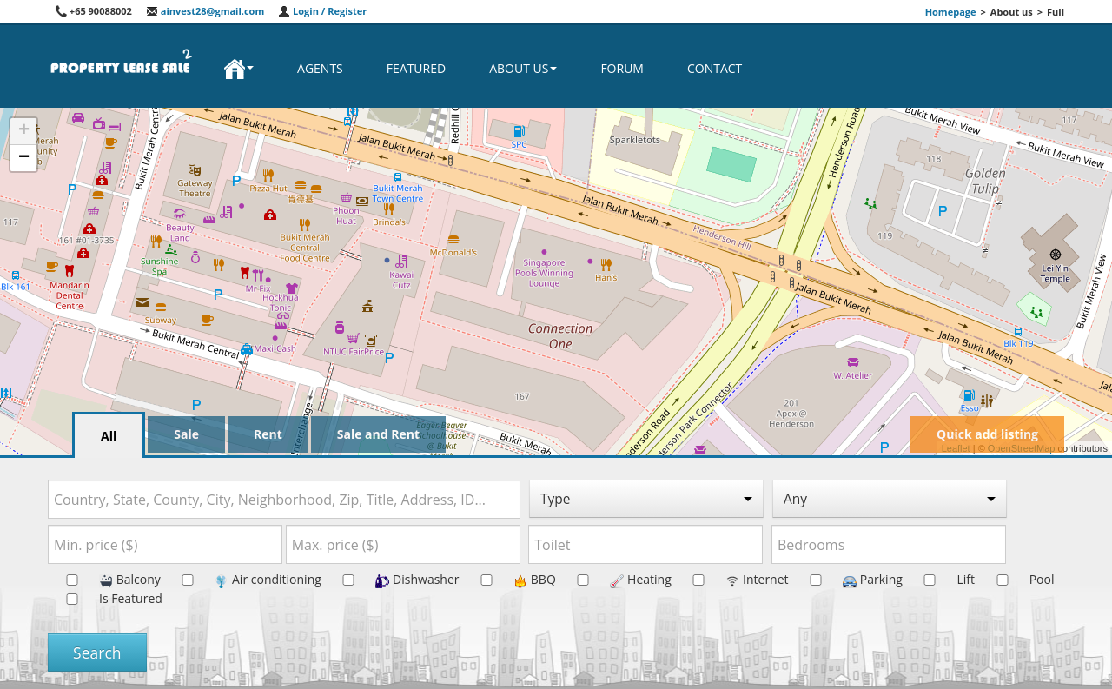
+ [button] (24, 131)
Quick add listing (987, 434)
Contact (714, 68)
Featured (416, 68)
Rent (268, 434)
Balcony (104, 579)
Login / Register (322, 10)
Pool (1016, 579)
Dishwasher (391, 579)
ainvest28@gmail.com (205, 10)
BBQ (509, 579)
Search (97, 652)
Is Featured (105, 598)
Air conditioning (242, 579)
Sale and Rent (378, 434)
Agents (320, 68)
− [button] (24, 158)
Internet (731, 579)
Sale (186, 434)
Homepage (950, 11)
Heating (615, 579)
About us (523, 68)
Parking (847, 579)
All (108, 435)
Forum (622, 68)
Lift (940, 579)
